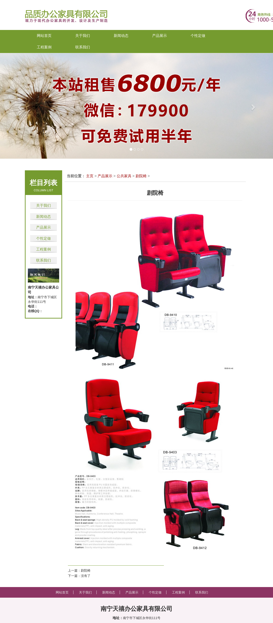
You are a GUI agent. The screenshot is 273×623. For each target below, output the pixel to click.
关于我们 (43, 205)
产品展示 (43, 227)
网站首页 (44, 36)
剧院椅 (141, 176)
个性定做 (43, 238)
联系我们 (43, 260)
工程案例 (43, 249)
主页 (89, 176)
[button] (13, 106)
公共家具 (124, 176)
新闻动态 (43, 216)
